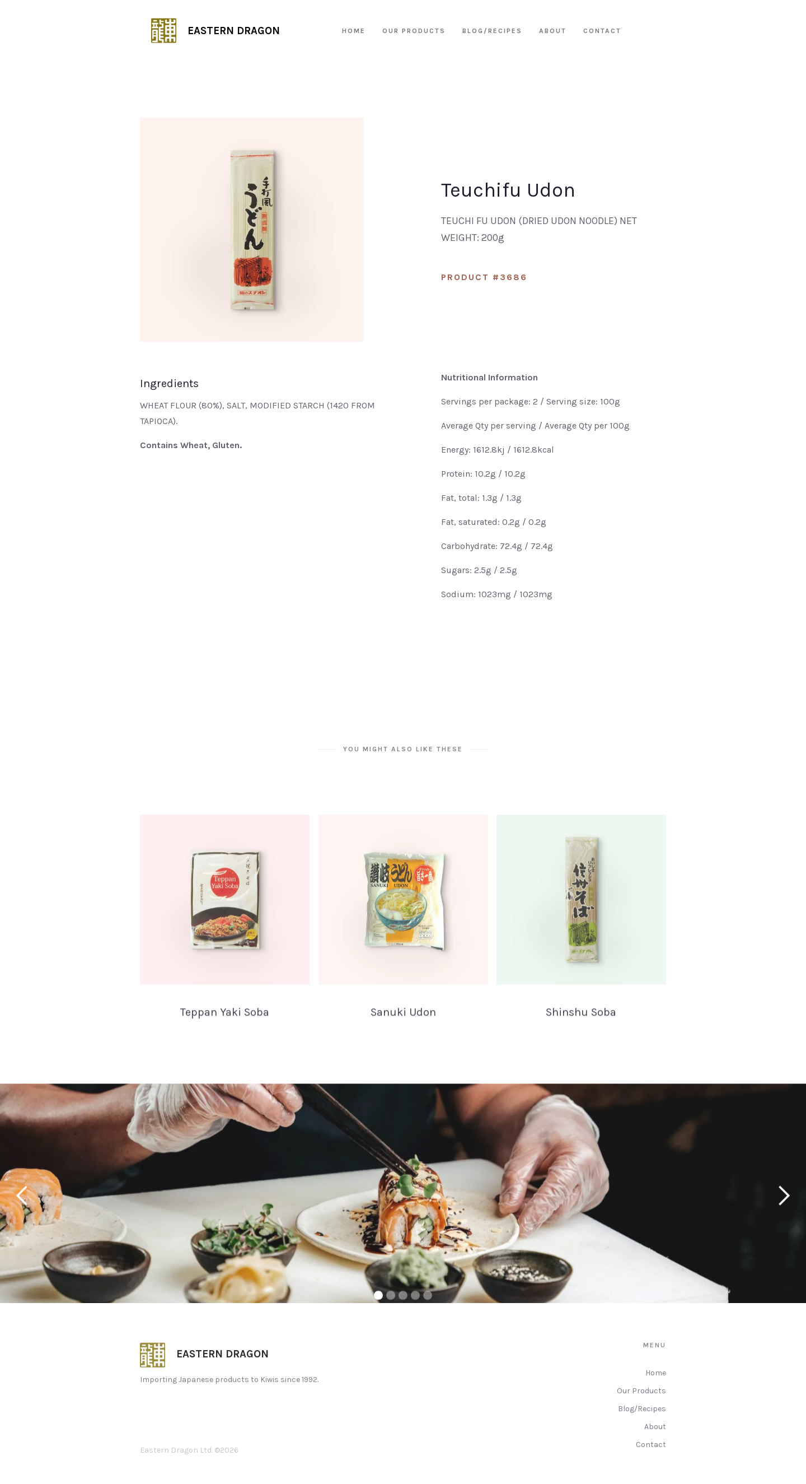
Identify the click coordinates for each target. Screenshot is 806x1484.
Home (655, 1388)
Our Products (641, 1406)
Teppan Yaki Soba (224, 1027)
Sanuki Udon (402, 1027)
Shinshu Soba (581, 1027)
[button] (22, 1203)
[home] (215, 31)
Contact (651, 1459)
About (655, 1441)
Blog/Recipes (642, 1424)
